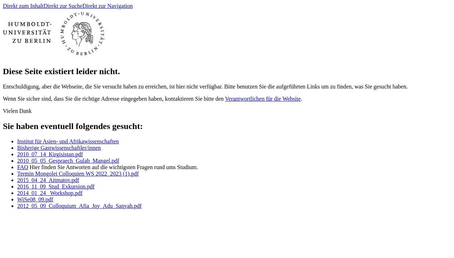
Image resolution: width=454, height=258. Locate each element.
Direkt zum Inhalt (23, 6)
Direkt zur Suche (63, 6)
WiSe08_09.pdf (35, 199)
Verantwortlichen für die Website (263, 99)
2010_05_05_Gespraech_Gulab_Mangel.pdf (68, 161)
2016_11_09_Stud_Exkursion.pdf (56, 186)
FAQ (22, 167)
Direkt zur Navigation (107, 6)
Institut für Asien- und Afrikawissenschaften (68, 141)
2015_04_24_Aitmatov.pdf (48, 180)
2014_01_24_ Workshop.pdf (49, 193)
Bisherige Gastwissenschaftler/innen (59, 148)
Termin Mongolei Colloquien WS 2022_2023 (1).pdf (78, 174)
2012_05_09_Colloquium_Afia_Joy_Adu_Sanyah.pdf (79, 206)
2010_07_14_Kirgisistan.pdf (50, 154)
